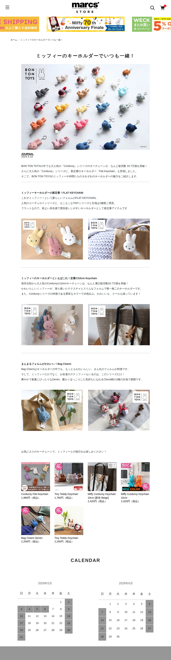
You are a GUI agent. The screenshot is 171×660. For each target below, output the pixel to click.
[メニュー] (7, 7)
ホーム (14, 40)
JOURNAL (27, 153)
